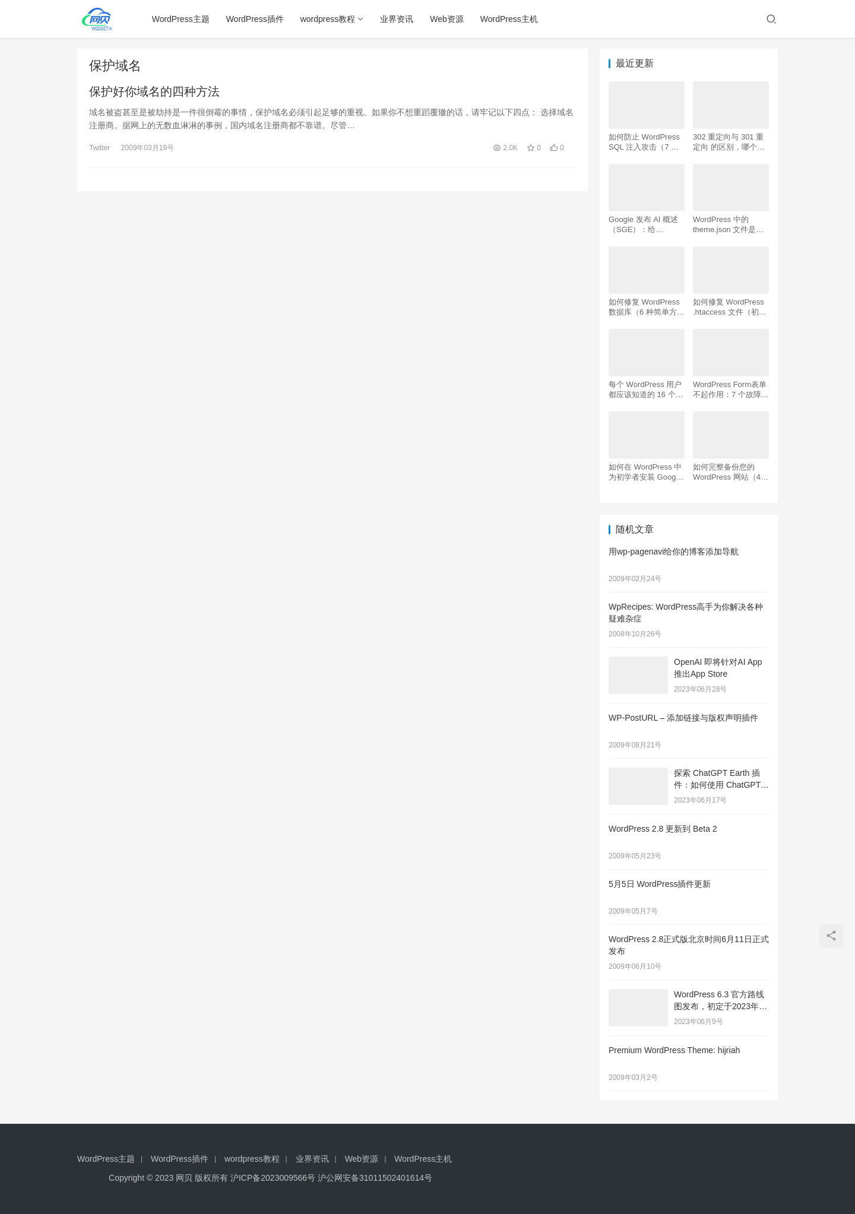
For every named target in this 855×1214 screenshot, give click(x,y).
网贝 (184, 1178)
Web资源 (447, 19)
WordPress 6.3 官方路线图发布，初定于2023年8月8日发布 (719, 1006)
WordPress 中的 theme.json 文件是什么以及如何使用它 (728, 224)
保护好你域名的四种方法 (154, 91)
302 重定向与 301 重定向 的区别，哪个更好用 (729, 142)
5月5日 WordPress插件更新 (660, 884)
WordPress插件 (255, 19)
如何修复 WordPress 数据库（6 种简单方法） (644, 307)
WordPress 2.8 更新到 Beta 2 (663, 828)
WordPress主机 (509, 19)
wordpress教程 (328, 19)
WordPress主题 (181, 19)
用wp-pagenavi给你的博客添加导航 (674, 551)
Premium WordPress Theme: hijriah (674, 1050)
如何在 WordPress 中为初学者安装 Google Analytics (645, 472)
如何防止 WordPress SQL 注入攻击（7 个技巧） (644, 142)
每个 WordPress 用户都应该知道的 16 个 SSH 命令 (645, 390)
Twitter (99, 148)
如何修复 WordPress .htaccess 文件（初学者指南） (730, 307)
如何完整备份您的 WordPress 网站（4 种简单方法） (727, 472)
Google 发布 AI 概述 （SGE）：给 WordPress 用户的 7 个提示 (644, 224)
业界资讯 (396, 19)
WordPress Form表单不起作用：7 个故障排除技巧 (731, 390)
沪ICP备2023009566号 (274, 1178)
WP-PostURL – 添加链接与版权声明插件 (683, 717)
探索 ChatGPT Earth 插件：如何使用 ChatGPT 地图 (717, 784)
